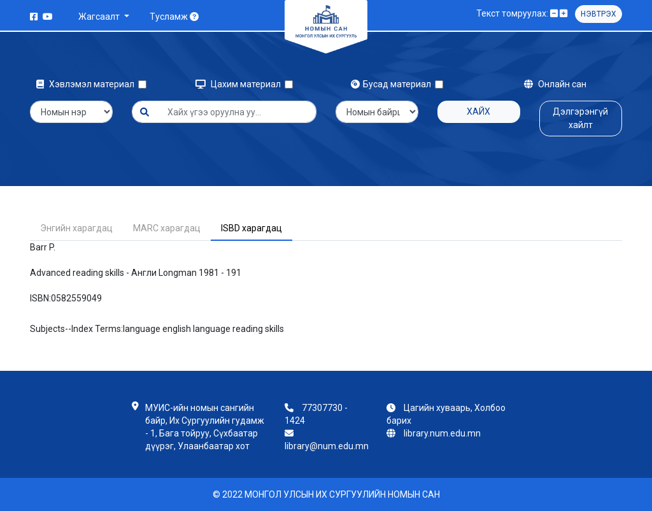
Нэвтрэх (598, 14)
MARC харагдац (167, 228)
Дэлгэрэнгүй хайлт (580, 118)
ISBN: (40, 298)
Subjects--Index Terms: (76, 329)
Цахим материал (240, 84)
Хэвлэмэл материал (87, 84)
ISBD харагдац (251, 228)
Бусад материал (393, 84)
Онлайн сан (555, 84)
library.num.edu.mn (442, 433)
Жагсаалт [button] (100, 16)
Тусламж (174, 16)
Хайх (478, 111)
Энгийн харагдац (76, 228)
